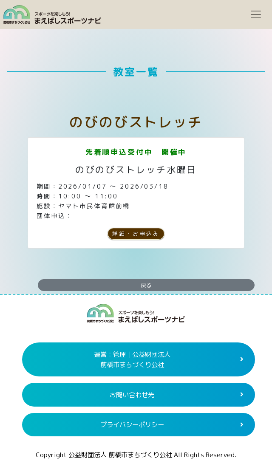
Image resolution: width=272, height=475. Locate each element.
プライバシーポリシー (132, 424)
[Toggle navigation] (256, 14)
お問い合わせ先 (132, 394)
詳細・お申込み (135, 234)
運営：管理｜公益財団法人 (132, 360)
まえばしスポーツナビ (136, 316)
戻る (146, 285)
